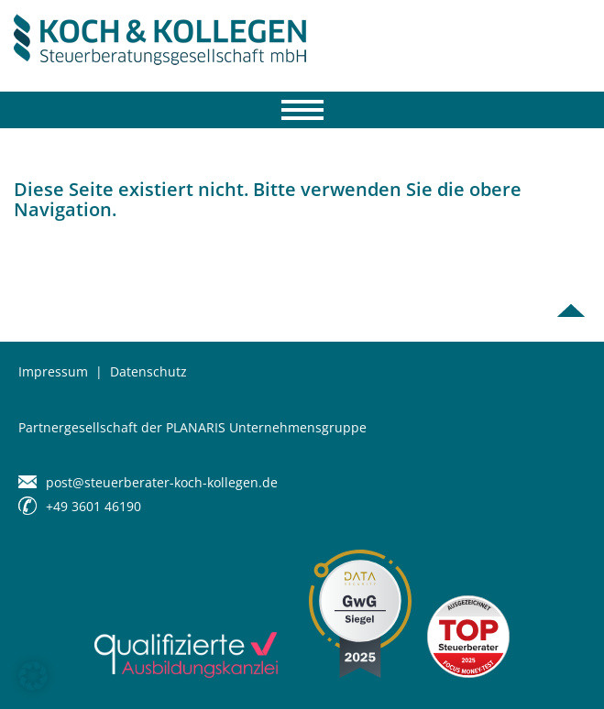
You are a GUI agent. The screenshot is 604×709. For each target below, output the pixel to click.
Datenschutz (148, 371)
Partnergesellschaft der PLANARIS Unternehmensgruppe (192, 427)
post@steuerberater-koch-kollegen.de (162, 482)
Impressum (53, 371)
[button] (33, 676)
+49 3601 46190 (93, 506)
